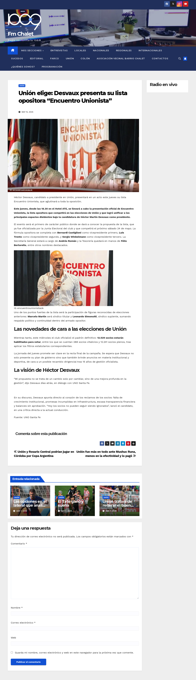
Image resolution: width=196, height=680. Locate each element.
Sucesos (17, 58)
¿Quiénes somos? (23, 66)
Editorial (37, 58)
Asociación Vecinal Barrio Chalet (121, 58)
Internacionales (150, 50)
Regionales (124, 50)
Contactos (160, 58)
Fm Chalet (21, 34)
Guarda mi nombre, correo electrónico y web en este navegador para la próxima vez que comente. (74, 652)
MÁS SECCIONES (31, 50)
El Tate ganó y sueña (70, 503)
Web (13, 637)
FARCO (54, 58)
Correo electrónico (23, 622)
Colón (85, 58)
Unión (70, 58)
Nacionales (101, 50)
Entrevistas (59, 50)
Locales (80, 50)
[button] (179, 58)
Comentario (19, 543)
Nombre (17, 607)
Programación (52, 66)
